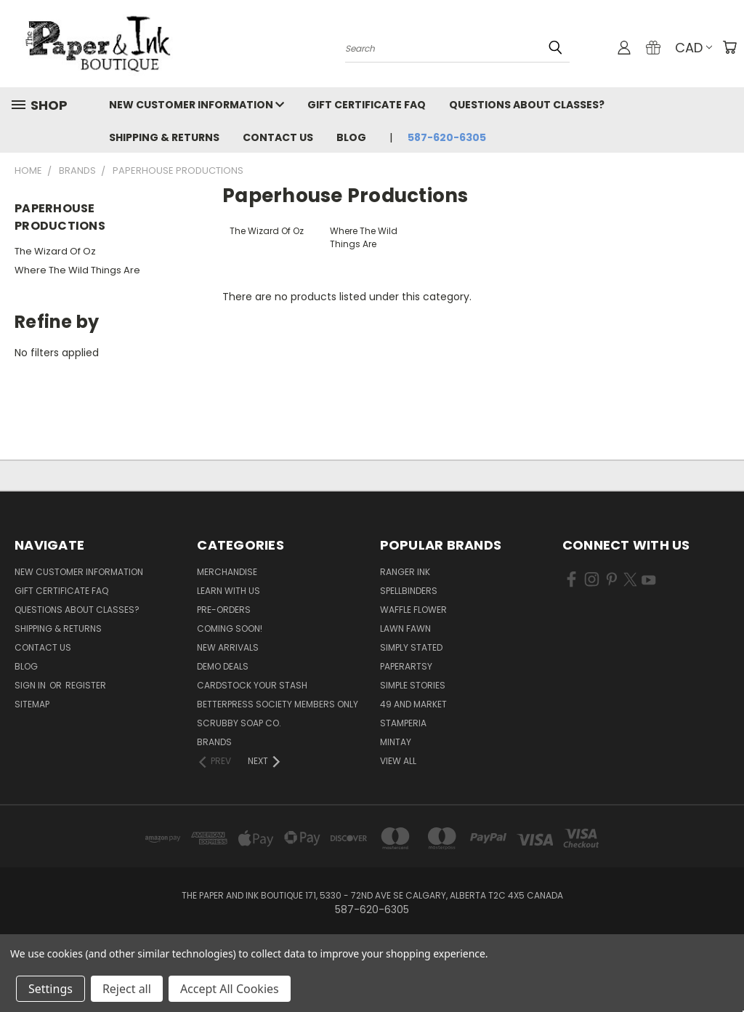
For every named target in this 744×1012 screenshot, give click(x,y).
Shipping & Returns (164, 137)
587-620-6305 (447, 137)
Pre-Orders (224, 609)
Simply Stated (411, 647)
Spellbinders (408, 591)
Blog (351, 137)
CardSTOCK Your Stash (252, 685)
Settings (50, 989)
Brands (214, 742)
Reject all (126, 989)
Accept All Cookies (229, 989)
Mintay (395, 742)
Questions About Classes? (526, 104)
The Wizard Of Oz (55, 251)
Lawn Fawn (405, 628)
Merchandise (227, 572)
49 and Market (413, 704)
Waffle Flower (413, 609)
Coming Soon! (229, 628)
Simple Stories (412, 685)
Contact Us (278, 137)
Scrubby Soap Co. (239, 723)
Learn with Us (228, 591)
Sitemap (32, 704)
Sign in (31, 685)
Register (85, 685)
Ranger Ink (405, 572)
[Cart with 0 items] (729, 47)
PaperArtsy (406, 666)
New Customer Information (196, 104)
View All (398, 761)
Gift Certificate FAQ (366, 104)
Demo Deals (222, 666)
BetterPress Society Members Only (277, 704)
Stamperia (403, 723)
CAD (693, 48)
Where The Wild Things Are (77, 270)
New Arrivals (228, 647)
